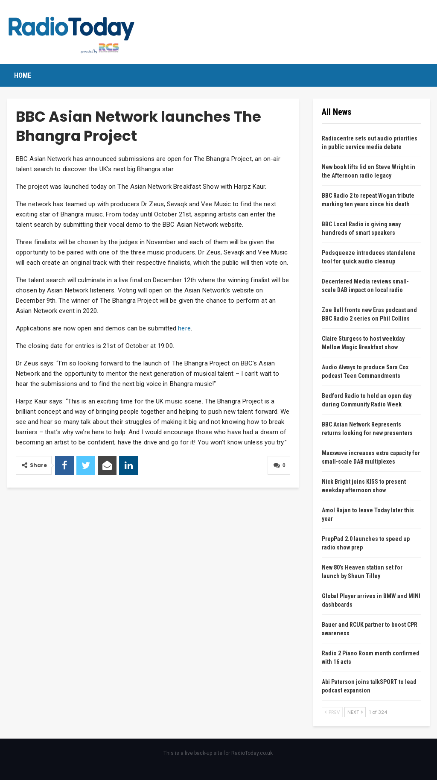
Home (22, 75)
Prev (332, 712)
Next (355, 712)
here (184, 328)
